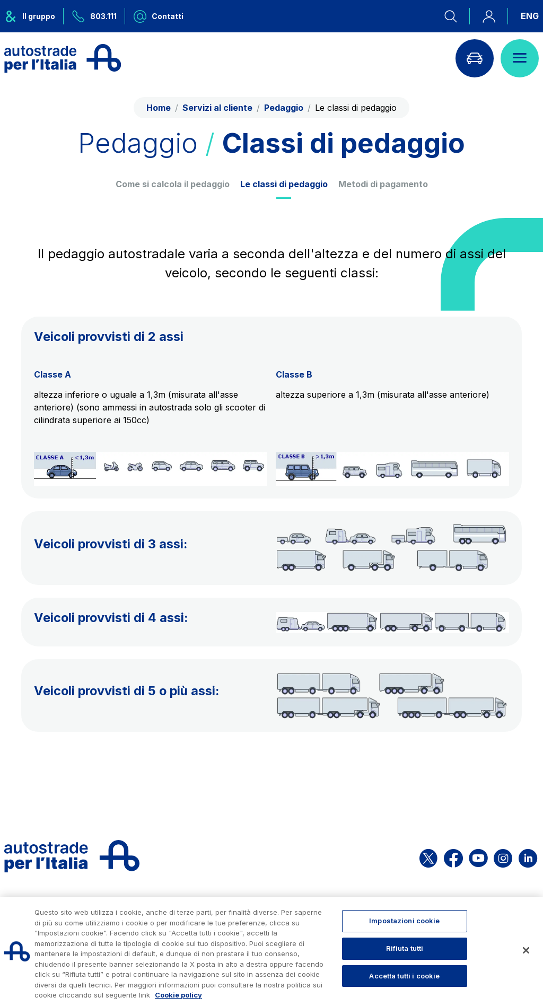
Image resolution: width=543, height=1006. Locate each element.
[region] (271, 951)
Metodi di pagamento (383, 184)
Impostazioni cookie (404, 920)
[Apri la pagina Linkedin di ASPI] (528, 856)
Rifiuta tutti (405, 948)
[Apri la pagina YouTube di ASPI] (478, 856)
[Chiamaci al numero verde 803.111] (94, 16)
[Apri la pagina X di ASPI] (428, 856)
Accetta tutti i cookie (404, 976)
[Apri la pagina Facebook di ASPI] (453, 856)
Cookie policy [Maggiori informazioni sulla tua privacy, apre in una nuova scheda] (178, 995)
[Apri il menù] (520, 58)
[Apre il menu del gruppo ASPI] (34, 16)
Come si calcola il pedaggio (173, 184)
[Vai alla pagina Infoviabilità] (475, 58)
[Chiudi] (526, 950)
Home (158, 107)
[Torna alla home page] (62, 58)
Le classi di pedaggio (284, 184)
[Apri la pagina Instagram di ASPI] (503, 856)
